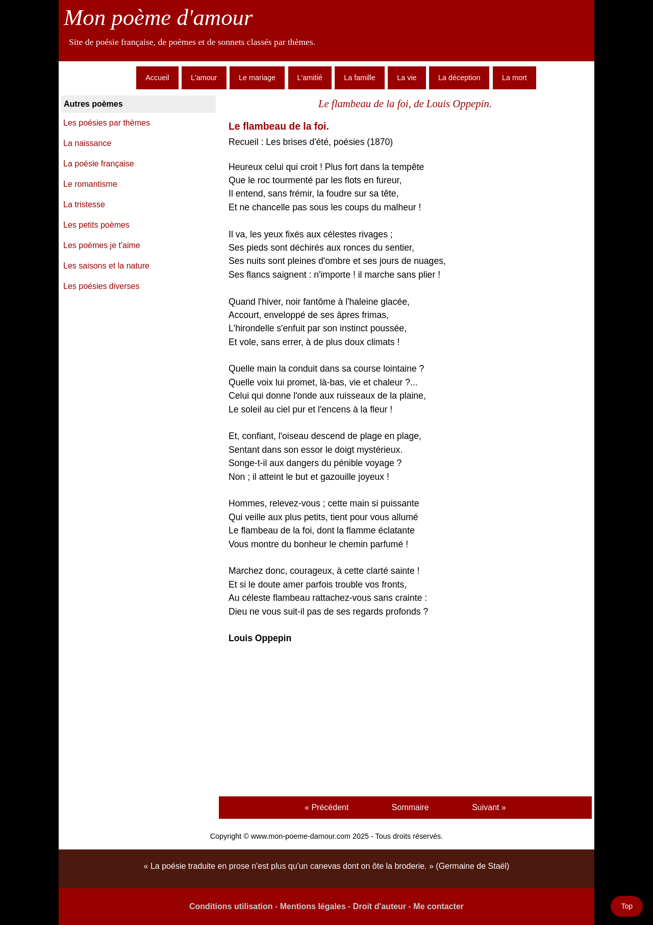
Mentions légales (313, 906)
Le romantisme (90, 184)
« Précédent (326, 807)
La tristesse (84, 204)
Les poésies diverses (101, 286)
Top (627, 906)
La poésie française (98, 163)
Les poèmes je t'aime (101, 245)
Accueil (157, 78)
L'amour (204, 78)
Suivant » (489, 807)
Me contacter (438, 906)
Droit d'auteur (379, 906)
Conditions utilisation (231, 906)
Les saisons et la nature (106, 265)
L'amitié (309, 78)
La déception (459, 78)
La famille (359, 78)
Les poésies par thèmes (106, 122)
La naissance (87, 143)
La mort (514, 78)
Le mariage (257, 78)
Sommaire (410, 807)
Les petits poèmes (96, 225)
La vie (406, 78)
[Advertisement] (405, 721)
